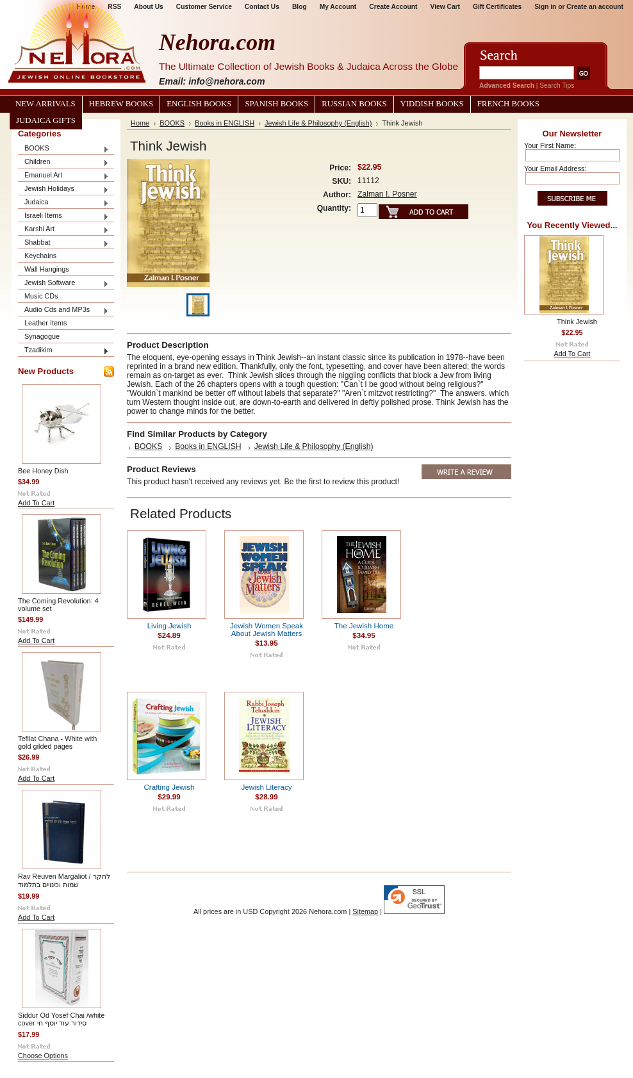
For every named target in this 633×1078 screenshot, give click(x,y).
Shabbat (63, 243)
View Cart (445, 6)
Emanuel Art (63, 176)
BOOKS (63, 149)
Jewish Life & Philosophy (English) (318, 123)
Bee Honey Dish (43, 471)
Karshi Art (63, 229)
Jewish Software (63, 283)
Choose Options (43, 1055)
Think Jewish (577, 321)
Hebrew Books (121, 103)
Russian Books (354, 103)
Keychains (40, 255)
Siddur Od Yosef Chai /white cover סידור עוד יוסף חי (61, 1019)
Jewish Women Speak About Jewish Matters (266, 629)
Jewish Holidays (63, 189)
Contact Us (262, 6)
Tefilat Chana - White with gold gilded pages (57, 742)
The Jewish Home (363, 626)
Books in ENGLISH (224, 123)
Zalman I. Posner (387, 194)
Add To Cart (36, 503)
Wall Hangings (46, 269)
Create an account (594, 6)
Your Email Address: (555, 168)
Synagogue (42, 336)
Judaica (63, 203)
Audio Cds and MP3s (63, 310)
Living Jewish (169, 626)
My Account (338, 6)
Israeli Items (63, 216)
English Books (199, 103)
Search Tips (556, 85)
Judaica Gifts (46, 120)
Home (140, 123)
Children (63, 162)
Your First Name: (550, 145)
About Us (148, 6)
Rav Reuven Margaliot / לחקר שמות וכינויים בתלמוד (64, 880)
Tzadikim (63, 350)
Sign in (545, 6)
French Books (508, 103)
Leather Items (45, 323)
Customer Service (204, 6)
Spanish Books (276, 103)
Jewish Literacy (267, 787)
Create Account (393, 6)
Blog (299, 6)
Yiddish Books (432, 103)
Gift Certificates (497, 6)
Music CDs (41, 296)
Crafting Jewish (169, 787)
